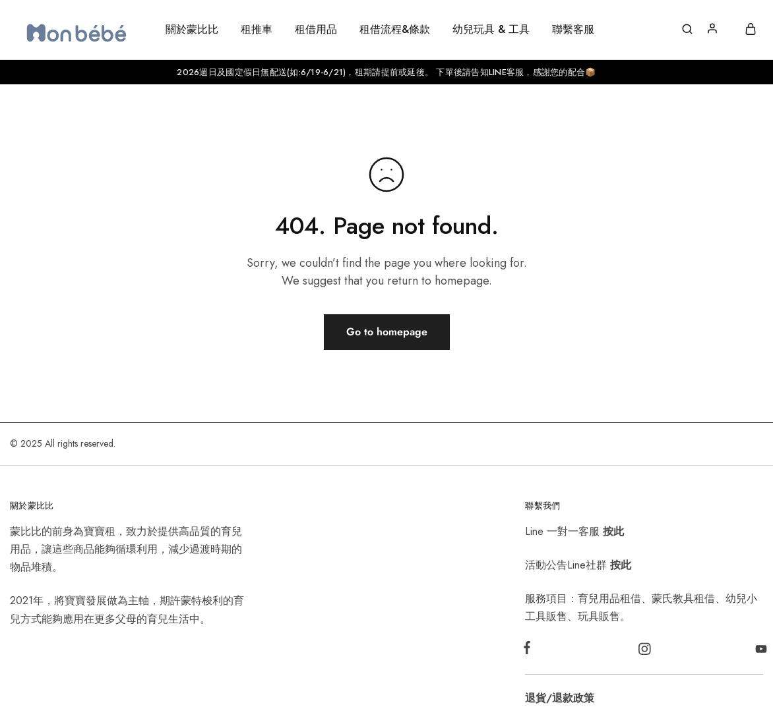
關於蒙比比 (192, 29)
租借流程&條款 (394, 29)
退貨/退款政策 (559, 698)
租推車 (256, 29)
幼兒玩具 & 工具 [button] (491, 29)
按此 (613, 531)
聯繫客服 (573, 29)
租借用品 (316, 29)
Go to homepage (386, 331)
